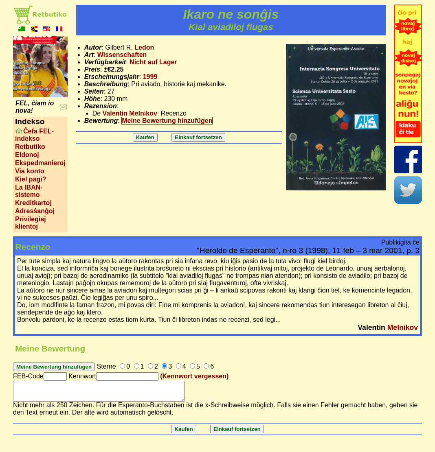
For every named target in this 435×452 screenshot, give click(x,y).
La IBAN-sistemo (29, 191)
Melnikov (402, 327)
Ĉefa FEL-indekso (34, 135)
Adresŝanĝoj (35, 210)
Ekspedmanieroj (40, 162)
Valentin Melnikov (130, 113)
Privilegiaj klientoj (30, 223)
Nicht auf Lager (153, 62)
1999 (150, 76)
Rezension (100, 106)
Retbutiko (30, 146)
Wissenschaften (122, 54)
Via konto (29, 171)
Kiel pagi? (30, 179)
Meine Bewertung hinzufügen (167, 120)
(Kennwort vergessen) (194, 376)
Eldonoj (27, 154)
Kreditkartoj (33, 202)
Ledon (144, 47)
